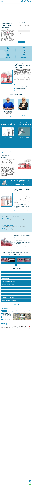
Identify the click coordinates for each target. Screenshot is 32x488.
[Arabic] (25, 1)
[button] (30, 1)
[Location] (22, 316)
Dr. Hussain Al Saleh (10, 32)
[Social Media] (2, 324)
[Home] (3, 1)
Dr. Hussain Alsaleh (8, 111)
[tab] (4, 311)
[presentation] (22, 39)
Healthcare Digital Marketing (16, 327)
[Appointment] (28, 1)
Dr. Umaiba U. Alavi (23, 111)
